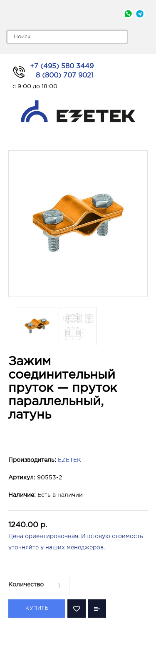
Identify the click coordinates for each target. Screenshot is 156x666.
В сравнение (97, 608)
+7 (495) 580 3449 (62, 66)
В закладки (76, 608)
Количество (26, 584)
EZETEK (69, 460)
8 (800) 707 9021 (65, 75)
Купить (36, 608)
